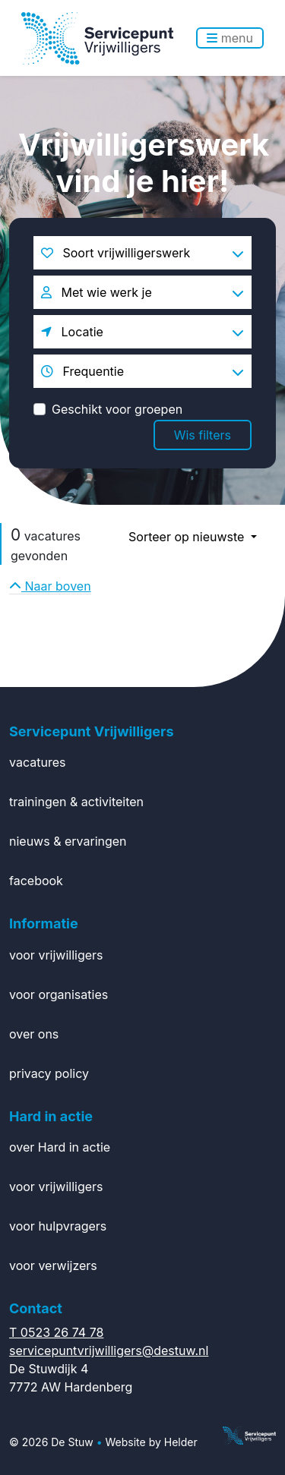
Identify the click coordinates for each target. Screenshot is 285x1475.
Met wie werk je (96, 292)
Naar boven (50, 586)
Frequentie (82, 371)
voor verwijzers (53, 1265)
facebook (36, 880)
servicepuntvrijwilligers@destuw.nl (108, 1350)
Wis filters (202, 435)
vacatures (37, 762)
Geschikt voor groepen (117, 409)
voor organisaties (58, 994)
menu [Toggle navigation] (230, 38)
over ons (34, 1034)
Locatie (72, 331)
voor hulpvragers (57, 1226)
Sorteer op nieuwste (188, 536)
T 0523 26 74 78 (56, 1332)
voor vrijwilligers (56, 955)
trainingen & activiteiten (76, 801)
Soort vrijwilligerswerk (115, 252)
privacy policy (49, 1073)
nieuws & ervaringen (68, 841)
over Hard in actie (59, 1147)
